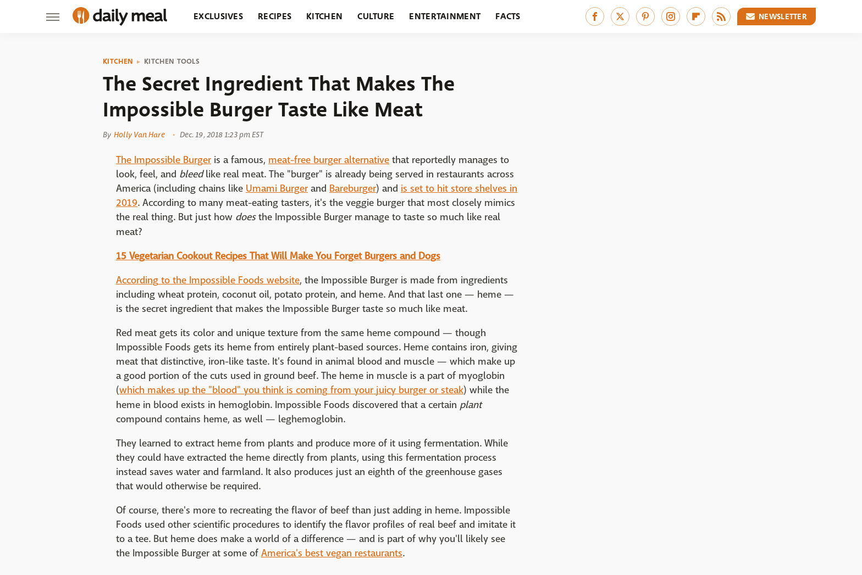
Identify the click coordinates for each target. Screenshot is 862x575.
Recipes (274, 16)
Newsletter (777, 16)
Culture (375, 16)
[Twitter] (620, 16)
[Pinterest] (645, 16)
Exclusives (218, 16)
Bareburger (352, 188)
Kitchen (324, 16)
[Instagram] (670, 16)
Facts (508, 16)
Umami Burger (277, 188)
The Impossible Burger (163, 160)
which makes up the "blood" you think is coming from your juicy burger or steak (291, 390)
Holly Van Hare (139, 134)
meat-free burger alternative (328, 160)
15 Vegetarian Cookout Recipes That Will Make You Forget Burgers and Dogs (278, 256)
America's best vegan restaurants (331, 553)
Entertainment (444, 16)
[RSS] (721, 16)
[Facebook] (594, 16)
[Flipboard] (696, 16)
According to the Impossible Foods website (208, 280)
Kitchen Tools (172, 61)
